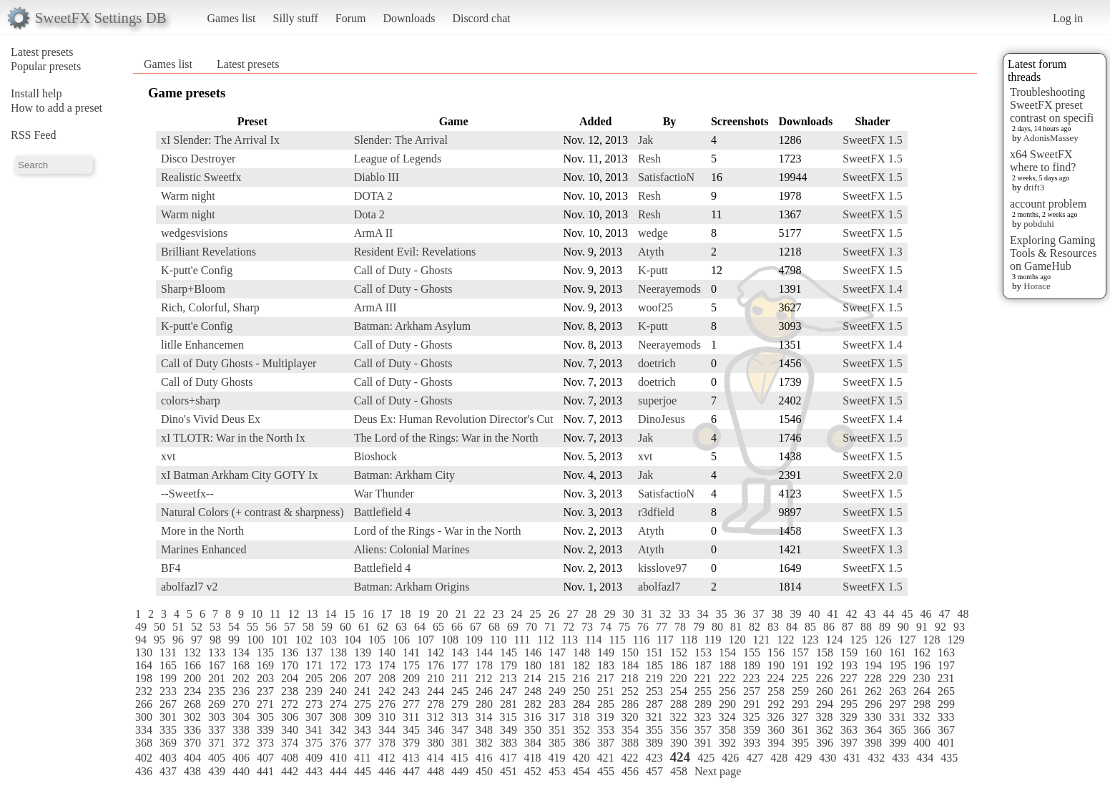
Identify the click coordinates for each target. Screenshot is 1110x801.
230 (921, 678)
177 (459, 665)
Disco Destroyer (198, 158)
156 (776, 652)
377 (362, 743)
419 (556, 758)
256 (727, 691)
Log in (1068, 18)
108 (449, 639)
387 (605, 743)
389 (654, 743)
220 (678, 678)
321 (653, 717)
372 (241, 743)
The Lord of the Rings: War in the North (446, 438)
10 (256, 614)
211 (459, 678)
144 (484, 652)
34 (702, 614)
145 (508, 652)
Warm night (188, 196)
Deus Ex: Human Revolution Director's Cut (454, 419)
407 (265, 758)
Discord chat (481, 18)
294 (824, 704)
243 (411, 691)
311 (411, 717)
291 (751, 704)
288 (678, 704)
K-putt (653, 270)
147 (557, 652)
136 (289, 652)
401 (946, 743)
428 (778, 758)
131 (168, 652)
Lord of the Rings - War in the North (437, 531)
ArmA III (375, 307)
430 (827, 758)
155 (751, 652)
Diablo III (377, 177)
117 (665, 639)
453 (557, 771)
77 (661, 627)
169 (265, 665)
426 (730, 758)
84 (791, 627)
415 (459, 758)
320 (629, 717)
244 (435, 691)
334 (143, 730)
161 (897, 652)
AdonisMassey (1051, 137)
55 (252, 627)
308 (338, 717)
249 (557, 691)
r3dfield (656, 512)
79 (698, 627)
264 (921, 691)
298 (921, 704)
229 (896, 678)
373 (265, 743)
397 (849, 743)
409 (314, 758)
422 (629, 758)
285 (605, 704)
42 (851, 614)
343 (362, 730)
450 (484, 771)
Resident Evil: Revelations (415, 252)
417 (507, 758)
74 (606, 627)
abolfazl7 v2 (189, 587)
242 (387, 691)
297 (897, 704)
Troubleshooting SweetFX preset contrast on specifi (1052, 105)
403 (168, 758)
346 (435, 730)
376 (338, 743)
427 (754, 758)
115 (617, 639)
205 (314, 678)
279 (459, 704)
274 (338, 704)
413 (410, 758)
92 (940, 627)
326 (775, 717)
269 (216, 704)
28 (590, 614)
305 (265, 717)
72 (568, 627)
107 (425, 639)
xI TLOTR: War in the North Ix (233, 438)
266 (143, 704)
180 (532, 665)
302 (192, 717)
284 (581, 704)
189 (751, 665)
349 (508, 730)
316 (532, 717)
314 (483, 717)
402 (143, 758)
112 (545, 639)
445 (362, 771)
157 (800, 652)
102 (304, 639)
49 (141, 627)
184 (630, 665)
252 (630, 691)
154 (727, 652)
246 (484, 691)
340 (289, 730)
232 (143, 691)
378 (387, 743)
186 (678, 665)
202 (241, 678)
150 (630, 652)
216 (580, 678)
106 (401, 639)
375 (314, 743)
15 (349, 614)
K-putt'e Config (196, 270)
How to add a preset (56, 108)
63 (401, 627)
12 (293, 614)
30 (628, 614)
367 (946, 730)
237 (265, 691)
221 (702, 678)
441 (265, 771)
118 (689, 639)
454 (581, 771)
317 (556, 717)
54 (234, 627)
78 (680, 627)
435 (949, 758)
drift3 (1033, 187)
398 (873, 743)
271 (265, 704)
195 (897, 665)
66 (457, 627)
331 (896, 717)
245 (459, 691)
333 (945, 717)
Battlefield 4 (382, 512)
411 (362, 758)
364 (873, 730)
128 (931, 639)
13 (312, 614)
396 (824, 743)
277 (411, 704)
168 (241, 665)
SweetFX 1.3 (873, 252)
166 (192, 665)
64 (420, 627)
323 (702, 717)
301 (168, 717)
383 (508, 743)
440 (241, 771)
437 (168, 771)
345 (411, 730)
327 (799, 717)
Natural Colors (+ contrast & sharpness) (252, 512)
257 (751, 691)
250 (581, 691)
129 (955, 639)
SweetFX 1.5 (873, 140)
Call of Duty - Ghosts (403, 270)
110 (498, 639)
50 (159, 627)
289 (703, 704)
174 (387, 665)
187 (703, 665)
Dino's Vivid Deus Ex (210, 419)
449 (459, 771)
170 (289, 665)
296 (873, 704)
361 (800, 730)
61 (364, 627)
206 (338, 678)
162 (921, 652)
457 (654, 771)
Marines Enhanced (204, 549)
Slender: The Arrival (401, 140)
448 (435, 771)
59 (327, 627)
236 (241, 691)
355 (654, 730)
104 (352, 639)
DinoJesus (661, 419)
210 (435, 678)
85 (810, 627)
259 (800, 691)
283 (557, 704)
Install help (36, 93)
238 (289, 691)
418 (532, 758)
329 (848, 717)
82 (754, 627)
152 (678, 652)
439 (216, 771)
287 (654, 704)
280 (484, 704)
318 (580, 717)
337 (216, 730)
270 (241, 704)
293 (800, 704)
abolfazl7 (659, 587)
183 (605, 665)
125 (858, 639)
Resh (649, 158)
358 (727, 730)
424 (679, 756)
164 (143, 665)
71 (550, 627)
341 (314, 730)
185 (654, 665)
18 (405, 614)
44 (888, 614)
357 (703, 730)
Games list (231, 18)
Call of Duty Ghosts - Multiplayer (238, 363)
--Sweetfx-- (187, 493)
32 (665, 614)
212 (483, 678)
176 (435, 665)
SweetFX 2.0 (873, 475)
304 (241, 717)
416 (483, 758)
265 (946, 691)
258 (776, 691)
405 (216, 758)
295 (849, 704)
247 (508, 691)
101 (279, 639)
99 (234, 639)
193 (849, 665)
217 (605, 678)
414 (434, 758)
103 (328, 639)
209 (411, 678)
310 (387, 717)
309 (362, 717)
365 (897, 730)
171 (314, 665)
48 (962, 614)
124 (834, 639)
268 (192, 704)
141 (411, 652)
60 (345, 627)
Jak (645, 140)
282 (532, 704)
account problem (1048, 204)
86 (829, 627)
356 (678, 730)
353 (605, 730)
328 (823, 717)
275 (362, 704)
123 (809, 639)
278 (435, 704)
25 (535, 614)
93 (959, 627)
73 (587, 627)
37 (758, 614)
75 (624, 627)
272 (289, 704)
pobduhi (1038, 223)
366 (921, 730)
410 (338, 758)
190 (776, 665)
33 (683, 614)
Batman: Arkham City (404, 475)
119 (712, 639)
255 (703, 691)
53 (215, 627)
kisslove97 (662, 568)
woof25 (655, 307)
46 (925, 614)
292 (776, 704)
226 (823, 678)
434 (924, 758)
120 (736, 639)
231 (945, 678)
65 (438, 627)
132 (192, 652)
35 (721, 614)
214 (532, 678)
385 (557, 743)
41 (832, 614)
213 (507, 678)
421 (605, 758)
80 (717, 627)
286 (630, 704)
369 (168, 743)
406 (241, 758)
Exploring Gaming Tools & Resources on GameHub (1053, 253)
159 (849, 652)
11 (275, 614)
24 (516, 614)
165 (168, 665)
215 (556, 678)
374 (289, 743)
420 (580, 758)
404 (192, 758)
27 (572, 614)
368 (143, 743)
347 (459, 730)
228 (872, 678)
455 (605, 771)
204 (289, 678)
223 (751, 678)
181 (557, 665)
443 (314, 771)
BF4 (171, 568)
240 (338, 691)
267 (168, 704)
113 (569, 639)
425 (705, 758)
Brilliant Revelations (208, 252)
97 (196, 639)
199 (168, 678)
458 (678, 771)
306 (289, 717)
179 (508, 665)
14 (330, 614)
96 (178, 639)
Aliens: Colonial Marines (412, 549)
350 (532, 730)
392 (727, 743)
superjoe (657, 400)
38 (776, 614)
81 (736, 627)
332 (921, 717)
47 (944, 614)
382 (484, 743)
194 (873, 665)
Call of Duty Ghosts (206, 382)
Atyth (651, 252)
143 (459, 652)
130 (143, 652)
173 (362, 665)
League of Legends (398, 158)
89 (884, 627)
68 (494, 627)
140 (387, 652)
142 (435, 652)
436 (143, 771)
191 (800, 665)
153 (703, 652)
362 (824, 730)
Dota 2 (369, 214)
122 (785, 639)
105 (376, 639)
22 (479, 614)
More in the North (202, 531)
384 (532, 743)
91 (922, 627)
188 (727, 665)
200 (192, 678)
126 (882, 639)
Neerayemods (669, 289)
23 (498, 614)
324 (726, 717)
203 (265, 678)
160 (873, 652)
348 (484, 730)
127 (906, 639)
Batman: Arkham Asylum (412, 326)
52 (196, 627)
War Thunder (384, 493)
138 (338, 652)
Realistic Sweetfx (201, 177)
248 (532, 691)
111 (522, 639)
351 (557, 730)
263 (897, 691)
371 (216, 743)
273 (314, 704)
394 (776, 743)
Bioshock (375, 456)
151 (654, 652)
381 (459, 743)
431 (851, 758)
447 (411, 771)
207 (362, 678)
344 (387, 730)
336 (192, 730)
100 (255, 639)
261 (849, 691)
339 (265, 730)
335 (168, 730)
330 (872, 717)
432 (876, 758)
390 (678, 743)
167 (216, 665)
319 (605, 717)
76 (643, 627)
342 (338, 730)
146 (532, 652)
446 (387, 771)
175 (411, 665)
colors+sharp (190, 400)
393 (751, 743)
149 (605, 652)
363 (849, 730)
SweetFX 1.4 (873, 289)
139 (362, 652)
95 (159, 639)
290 (727, 704)
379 (411, 743)
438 (192, 771)
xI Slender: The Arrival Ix (220, 140)
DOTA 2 (373, 196)
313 (459, 717)
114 (593, 639)
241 (362, 691)
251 (605, 691)
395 (800, 743)
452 (532, 771)
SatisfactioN (666, 177)
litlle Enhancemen (202, 345)
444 (338, 771)
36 (739, 614)
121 (761, 639)
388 (630, 743)
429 (803, 758)
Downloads (409, 18)
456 (630, 771)
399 (897, 743)
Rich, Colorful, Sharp (210, 307)
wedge (653, 233)
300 (143, 717)
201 (216, 678)
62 (382, 627)
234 (192, 691)
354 (630, 730)
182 (581, 665)
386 (581, 743)
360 (776, 730)
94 (141, 639)
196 (921, 665)
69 (513, 627)
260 (824, 691)
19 (423, 614)
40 (814, 614)
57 (289, 627)
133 (216, 652)
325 (751, 717)
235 (216, 691)
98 (215, 639)
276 (387, 704)
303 (216, 717)
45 (907, 614)
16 (367, 614)
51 (178, 627)
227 (848, 678)
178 (484, 665)
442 (289, 771)
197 (946, 665)
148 (581, 652)
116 (641, 639)
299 (946, 704)
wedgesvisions (194, 233)
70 (531, 627)
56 (271, 627)
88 (866, 627)
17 (386, 614)
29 (609, 614)
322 (678, 717)
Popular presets (46, 66)
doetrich (656, 363)
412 (386, 758)
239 (314, 691)
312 (434, 717)
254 (678, 691)
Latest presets (42, 52)
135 (265, 652)
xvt (168, 456)
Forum (350, 18)
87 (847, 627)
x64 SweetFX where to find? (1043, 160)
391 (703, 743)
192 (824, 665)
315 (507, 717)
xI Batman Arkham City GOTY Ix (239, 475)
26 (553, 614)
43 (869, 614)
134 (241, 652)
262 (873, 691)
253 (654, 691)
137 (314, 652)
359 (751, 730)
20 (442, 614)
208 (387, 678)
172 (338, 665)
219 (653, 678)
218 (629, 678)
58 (308, 627)
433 (900, 758)
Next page (717, 771)
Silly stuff (295, 18)
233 (168, 691)
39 (795, 614)
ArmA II (373, 233)
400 (921, 743)
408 (289, 758)
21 (460, 614)
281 (508, 704)
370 (192, 743)
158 (824, 652)
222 (726, 678)
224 (775, 678)
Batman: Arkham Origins (412, 587)
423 (653, 758)
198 (143, 678)
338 (241, 730)
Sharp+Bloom (193, 289)
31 (646, 614)
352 (581, 730)
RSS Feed (34, 135)
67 (475, 627)
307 (314, 717)
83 (773, 627)
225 (799, 678)
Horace (1037, 286)
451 (508, 771)
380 (435, 743)
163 (946, 652)
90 (903, 627)
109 (474, 639)
